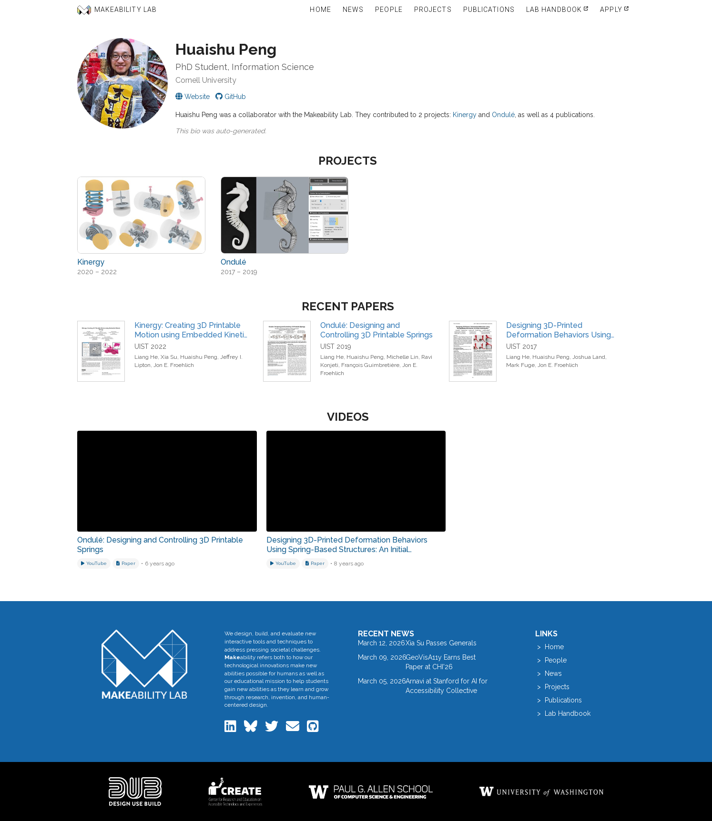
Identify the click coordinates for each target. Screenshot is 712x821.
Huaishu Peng (198, 357)
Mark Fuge (520, 365)
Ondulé (503, 115)
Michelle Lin (402, 357)
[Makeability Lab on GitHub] (313, 728)
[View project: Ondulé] (285, 215)
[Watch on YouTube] (94, 563)
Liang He (146, 357)
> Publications (558, 700)
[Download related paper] (125, 563)
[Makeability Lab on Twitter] (272, 728)
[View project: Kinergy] (141, 215)
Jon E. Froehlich (173, 365)
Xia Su (169, 357)
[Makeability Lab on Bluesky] (251, 728)
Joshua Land (588, 357)
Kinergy (465, 115)
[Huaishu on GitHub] (230, 96)
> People (551, 660)
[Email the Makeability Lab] (293, 728)
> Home (549, 647)
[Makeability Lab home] (145, 664)
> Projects (552, 687)
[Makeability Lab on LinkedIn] (231, 728)
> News (548, 673)
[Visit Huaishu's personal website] (192, 96)
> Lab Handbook (562, 713)
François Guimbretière (370, 365)
